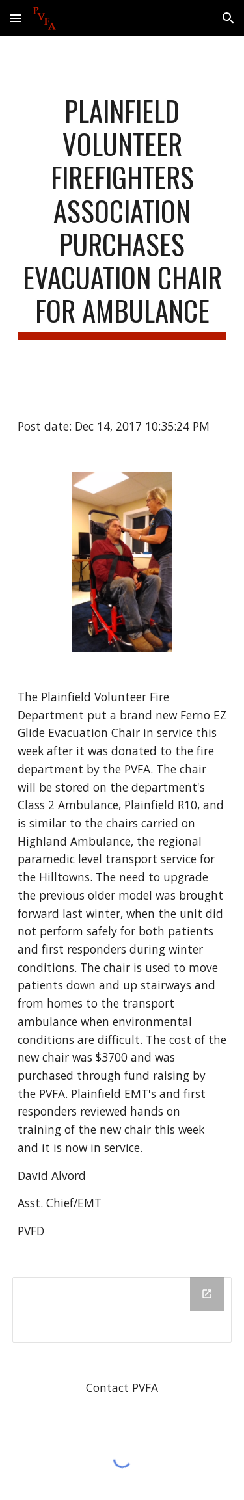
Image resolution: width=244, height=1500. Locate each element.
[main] (122, 216)
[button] (15, 18)
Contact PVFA (122, 1387)
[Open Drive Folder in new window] (207, 1294)
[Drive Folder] (122, 1310)
